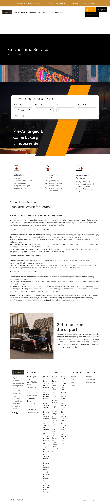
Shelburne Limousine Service (46, 451)
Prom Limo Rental (32, 404)
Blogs (72, 382)
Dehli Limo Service (63, 423)
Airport (50, 99)
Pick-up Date (18, 105)
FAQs (72, 380)
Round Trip (38, 99)
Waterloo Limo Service (46, 421)
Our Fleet (32, 12)
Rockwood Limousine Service (46, 463)
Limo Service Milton (63, 440)
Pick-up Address (63, 105)
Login (90, 9)
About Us (24, 12)
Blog (57, 12)
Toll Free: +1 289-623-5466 (84, 3)
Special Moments (32, 396)
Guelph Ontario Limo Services (54, 422)
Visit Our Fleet (20, 150)
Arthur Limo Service (46, 403)
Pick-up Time (40, 105)
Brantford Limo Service (46, 396)
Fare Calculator (92, 15)
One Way (18, 99)
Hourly (28, 99)
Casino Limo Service (33, 412)
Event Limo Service (32, 393)
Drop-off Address (84, 105)
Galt (53, 440)
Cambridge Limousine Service (63, 431)
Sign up (101, 9)
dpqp (97, 500)
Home (16, 12)
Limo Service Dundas (63, 416)
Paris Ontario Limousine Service (46, 474)
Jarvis (54, 390)
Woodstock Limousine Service (46, 412)
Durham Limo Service (63, 409)
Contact (63, 12)
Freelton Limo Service (54, 444)
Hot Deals (50, 12)
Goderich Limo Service (55, 436)
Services (41, 12)
